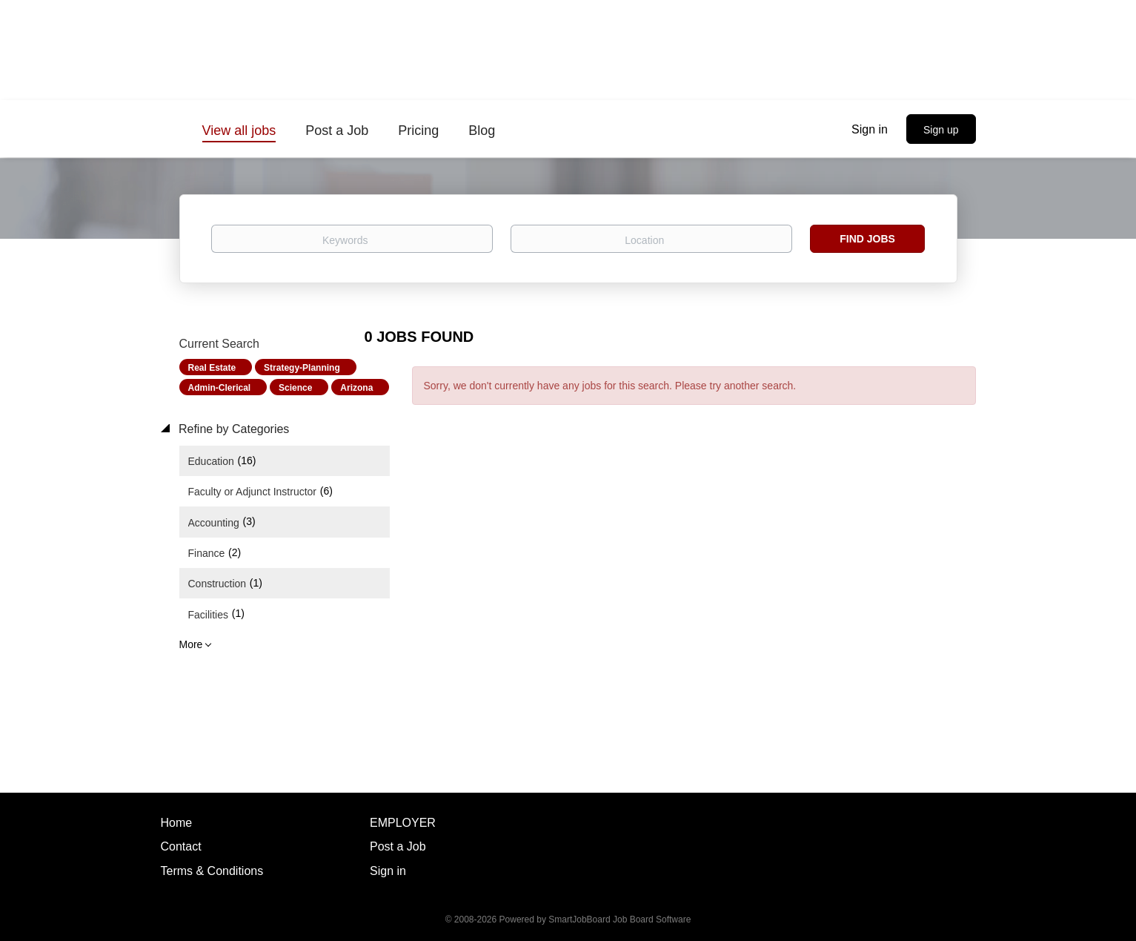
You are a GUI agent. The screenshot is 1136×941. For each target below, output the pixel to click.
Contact (181, 846)
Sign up (940, 130)
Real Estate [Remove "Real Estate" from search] (212, 368)
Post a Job (398, 846)
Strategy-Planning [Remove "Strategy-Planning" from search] (302, 368)
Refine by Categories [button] (233, 429)
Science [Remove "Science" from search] (295, 388)
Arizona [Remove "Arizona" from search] (356, 388)
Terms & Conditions (212, 871)
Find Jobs (867, 239)
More (191, 644)
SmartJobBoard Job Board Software (619, 919)
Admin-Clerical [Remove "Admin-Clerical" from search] (219, 388)
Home (177, 822)
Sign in (869, 129)
